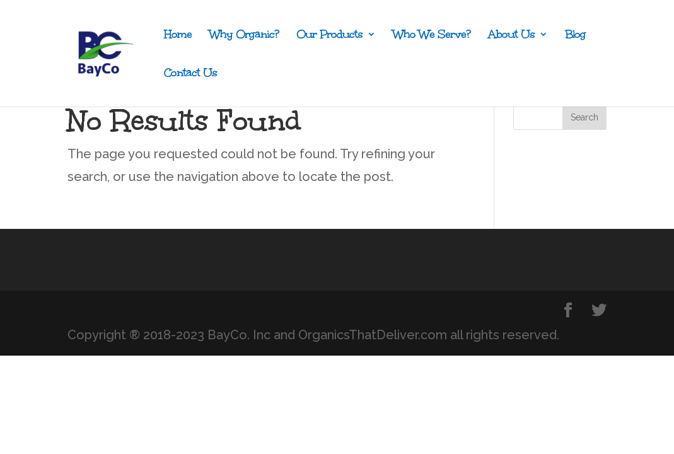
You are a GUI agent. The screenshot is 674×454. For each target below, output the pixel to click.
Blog (575, 36)
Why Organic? (244, 36)
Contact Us (190, 74)
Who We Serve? (431, 36)
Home (178, 36)
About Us (511, 36)
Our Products (329, 36)
